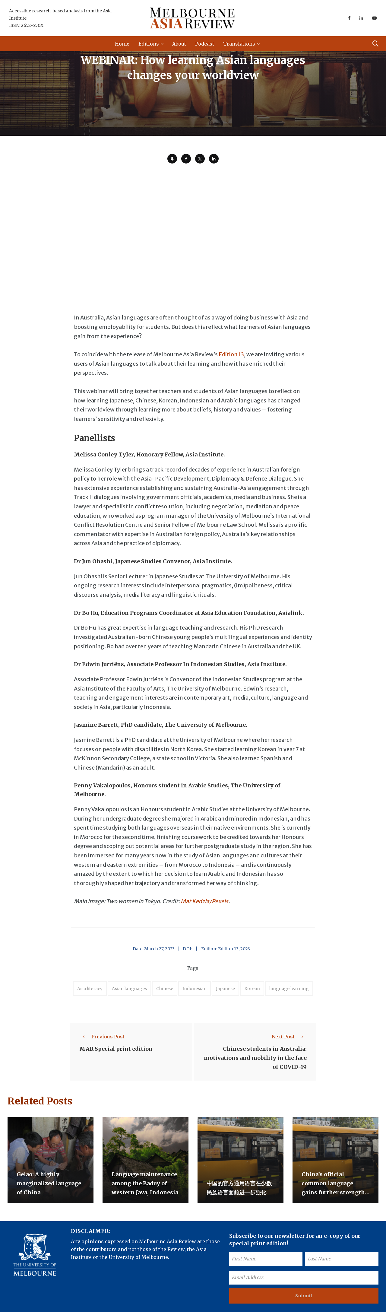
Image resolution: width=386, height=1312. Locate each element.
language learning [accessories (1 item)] (289, 988)
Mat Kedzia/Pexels (204, 901)
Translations (239, 44)
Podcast (204, 44)
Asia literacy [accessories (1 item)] (90, 988)
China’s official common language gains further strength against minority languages (333, 1192)
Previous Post (102, 1037)
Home (122, 44)
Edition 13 (231, 354)
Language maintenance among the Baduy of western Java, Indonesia (145, 1183)
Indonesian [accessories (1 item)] (194, 988)
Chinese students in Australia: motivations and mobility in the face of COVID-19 (255, 1057)
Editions (148, 44)
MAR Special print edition (116, 1048)
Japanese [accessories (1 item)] (225, 988)
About (179, 44)
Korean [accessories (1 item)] (252, 988)
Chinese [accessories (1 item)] (164, 988)
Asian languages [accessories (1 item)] (129, 988)
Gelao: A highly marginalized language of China (49, 1183)
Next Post (289, 1037)
